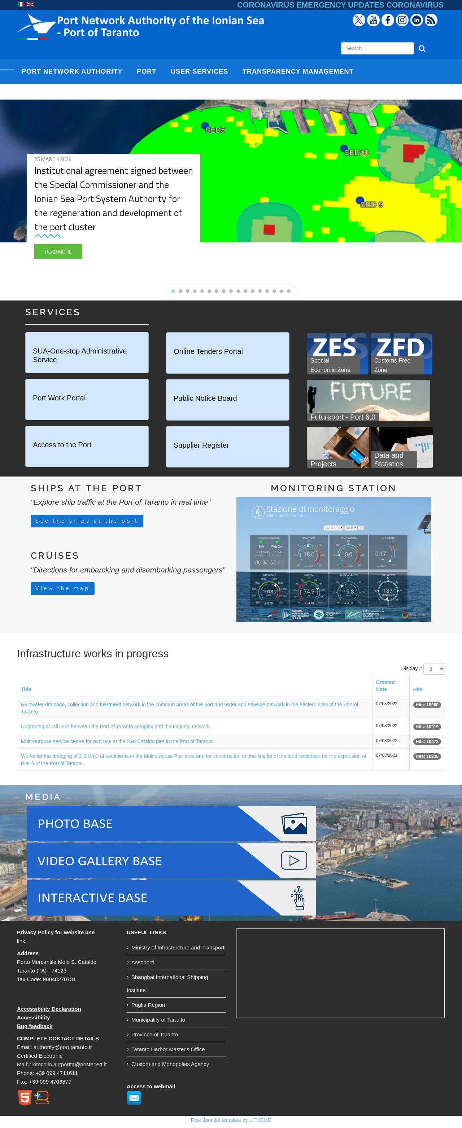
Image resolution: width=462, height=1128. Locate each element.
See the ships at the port (87, 521)
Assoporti (142, 962)
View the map (62, 588)
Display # (411, 668)
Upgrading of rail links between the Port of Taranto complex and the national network (115, 726)
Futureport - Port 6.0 (342, 417)
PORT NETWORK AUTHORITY (72, 71)
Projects (324, 464)
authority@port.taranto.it (63, 1047)
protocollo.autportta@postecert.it (68, 1064)
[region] (231, 192)
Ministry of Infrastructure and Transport (178, 947)
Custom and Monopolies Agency (170, 1064)
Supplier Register (201, 445)
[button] (173, 291)
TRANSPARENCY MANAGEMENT (298, 71)
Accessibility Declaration (49, 1009)
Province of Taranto (154, 1034)
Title (26, 689)
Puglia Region (148, 1005)
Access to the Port (62, 445)
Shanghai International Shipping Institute (167, 983)
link (21, 941)
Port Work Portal (59, 398)
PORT (146, 71)
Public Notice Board (205, 398)
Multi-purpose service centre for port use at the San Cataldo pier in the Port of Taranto (117, 741)
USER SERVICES (199, 71)
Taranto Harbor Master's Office (168, 1049)
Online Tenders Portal (208, 351)
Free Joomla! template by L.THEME (231, 1120)
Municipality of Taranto (158, 1020)
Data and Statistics (389, 459)
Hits (418, 689)
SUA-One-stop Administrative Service (80, 355)
